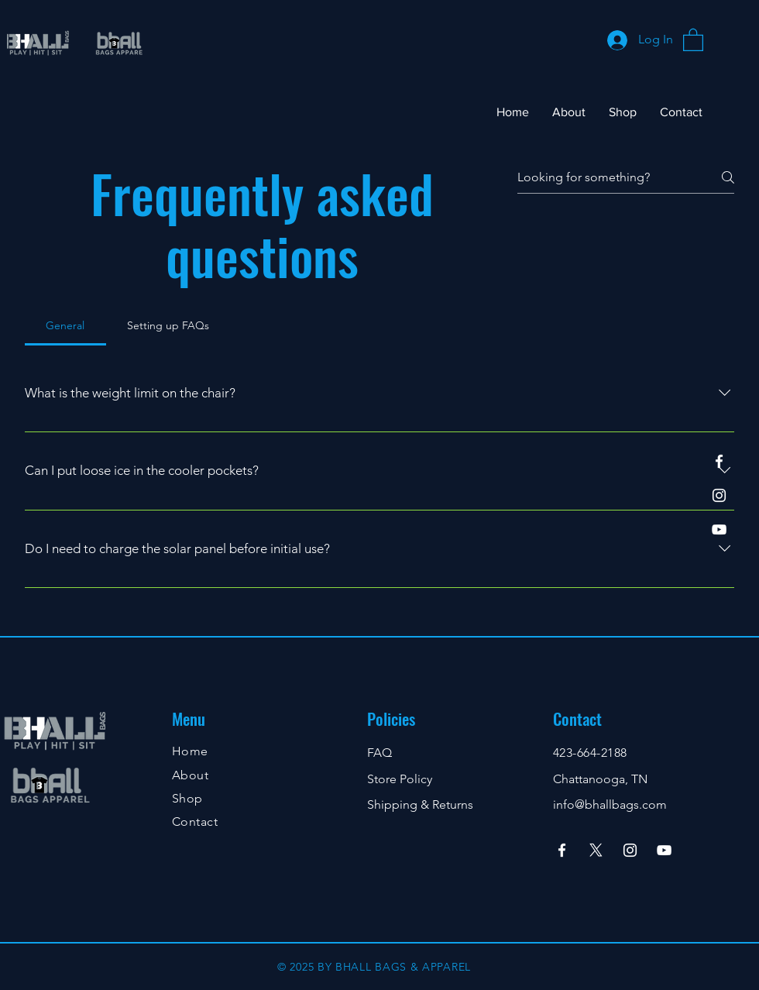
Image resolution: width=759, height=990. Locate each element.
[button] (693, 39)
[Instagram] (719, 495)
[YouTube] (719, 529)
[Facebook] (719, 461)
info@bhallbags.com (610, 804)
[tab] (65, 325)
